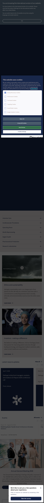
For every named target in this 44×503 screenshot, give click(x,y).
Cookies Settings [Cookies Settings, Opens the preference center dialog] (22, 131)
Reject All (22, 119)
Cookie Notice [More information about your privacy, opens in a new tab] (34, 88)
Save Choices (22, 127)
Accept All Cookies (22, 123)
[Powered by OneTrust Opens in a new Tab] (36, 137)
